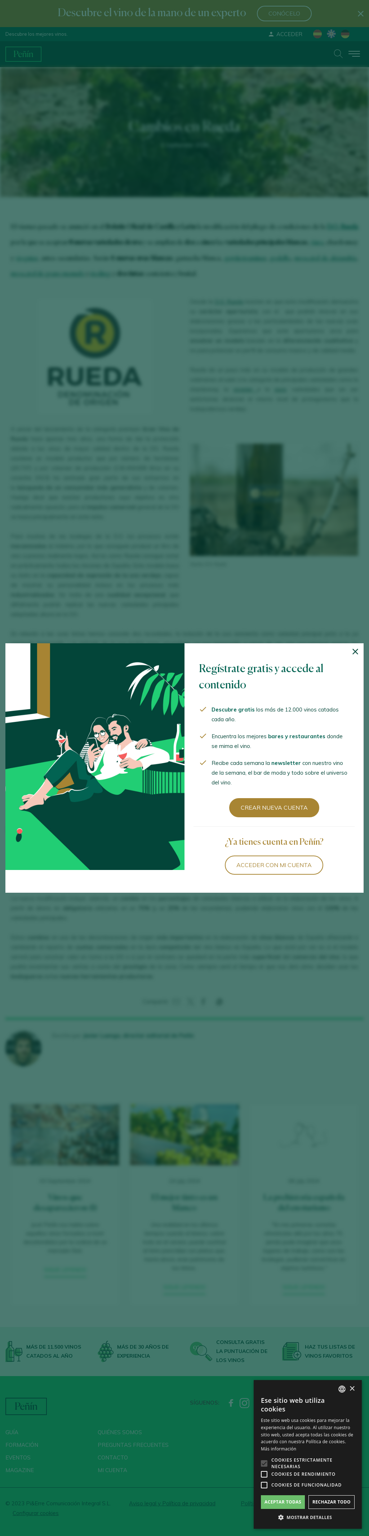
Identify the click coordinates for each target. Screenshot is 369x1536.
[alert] (308, 1454)
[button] (308, 1518)
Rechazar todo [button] (331, 1502)
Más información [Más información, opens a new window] (278, 1449)
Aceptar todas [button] (282, 1502)
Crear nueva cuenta (274, 807)
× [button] (352, 1389)
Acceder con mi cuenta (274, 865)
